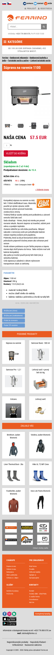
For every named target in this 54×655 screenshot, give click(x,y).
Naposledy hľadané (38, 642)
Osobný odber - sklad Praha (37, 594)
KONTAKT (40, 3)
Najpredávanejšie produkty (17, 642)
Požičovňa (9, 594)
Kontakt (31, 591)
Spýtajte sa (32, 575)
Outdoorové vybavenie (19, 58)
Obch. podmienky (11, 575)
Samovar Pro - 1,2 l (13, 369)
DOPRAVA (30, 3)
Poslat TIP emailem (11, 325)
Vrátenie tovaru (11, 569)
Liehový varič (40, 399)
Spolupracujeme (34, 578)
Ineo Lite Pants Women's (40, 491)
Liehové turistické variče (40, 60)
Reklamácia (10, 572)
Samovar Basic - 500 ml (40, 343)
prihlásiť (30, 8)
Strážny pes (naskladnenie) (13, 316)
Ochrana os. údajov (12, 578)
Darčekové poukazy (12, 591)
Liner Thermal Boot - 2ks (13, 464)
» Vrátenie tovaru (42, 189)
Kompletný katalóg (42, 614)
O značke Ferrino (34, 597)
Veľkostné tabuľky (34, 572)
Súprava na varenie (13, 343)
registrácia (45, 8)
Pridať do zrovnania (11, 320)
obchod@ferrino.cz (29, 633)
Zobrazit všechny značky (40, 548)
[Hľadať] (44, 26)
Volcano (13, 399)
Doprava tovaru (11, 566)
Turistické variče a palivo (18, 60)
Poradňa (31, 569)
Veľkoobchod (17, 645)
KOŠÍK (50, 3)
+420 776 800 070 (23, 34)
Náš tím (31, 602)
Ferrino (5, 58)
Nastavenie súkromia (33, 645)
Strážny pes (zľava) (10, 311)
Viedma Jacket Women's (40, 435)
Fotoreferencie (33, 599)
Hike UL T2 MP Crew (40, 464)
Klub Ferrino (33, 566)
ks (11, 145)
